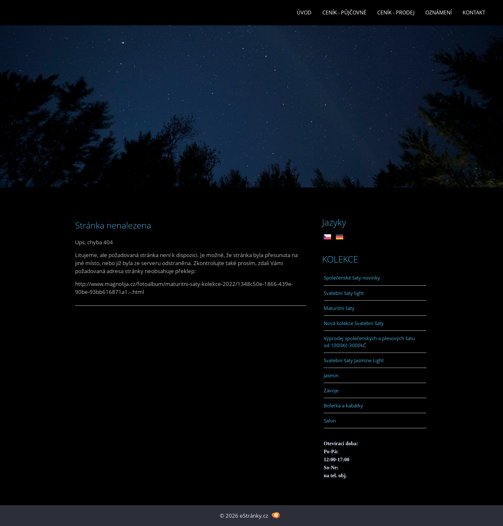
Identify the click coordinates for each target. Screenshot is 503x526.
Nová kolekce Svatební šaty (354, 323)
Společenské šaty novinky (352, 277)
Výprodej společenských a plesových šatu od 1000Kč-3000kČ (369, 341)
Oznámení (438, 12)
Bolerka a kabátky (343, 405)
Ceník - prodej (395, 12)
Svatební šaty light (344, 293)
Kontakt (474, 12)
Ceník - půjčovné (344, 12)
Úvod (304, 12)
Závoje (331, 390)
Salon (330, 420)
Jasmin (331, 375)
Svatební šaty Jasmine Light (354, 360)
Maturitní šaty (339, 308)
